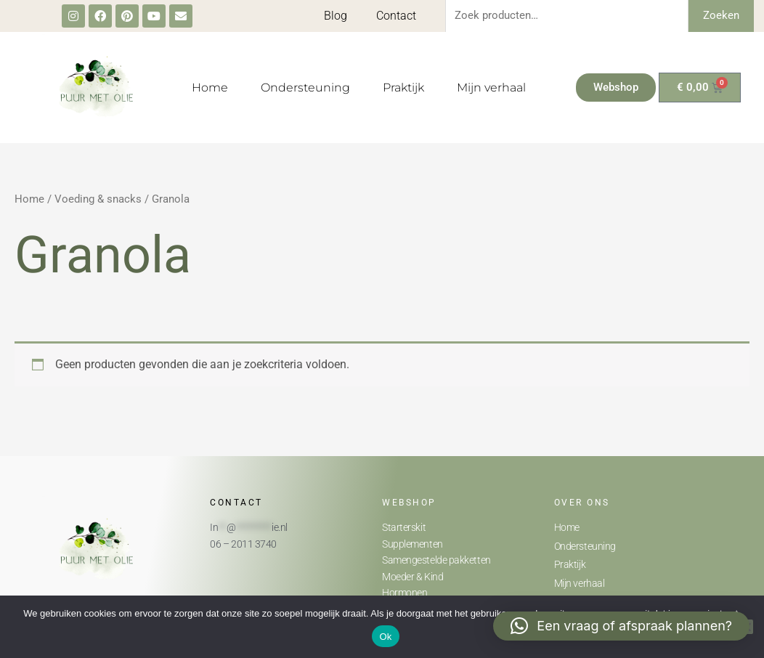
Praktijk (403, 87)
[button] (621, 626)
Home (210, 87)
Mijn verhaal (491, 87)
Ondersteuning (305, 87)
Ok (385, 636)
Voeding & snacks (98, 199)
